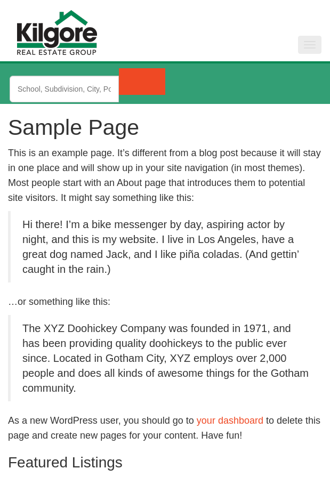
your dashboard (230, 420)
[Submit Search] (142, 81)
